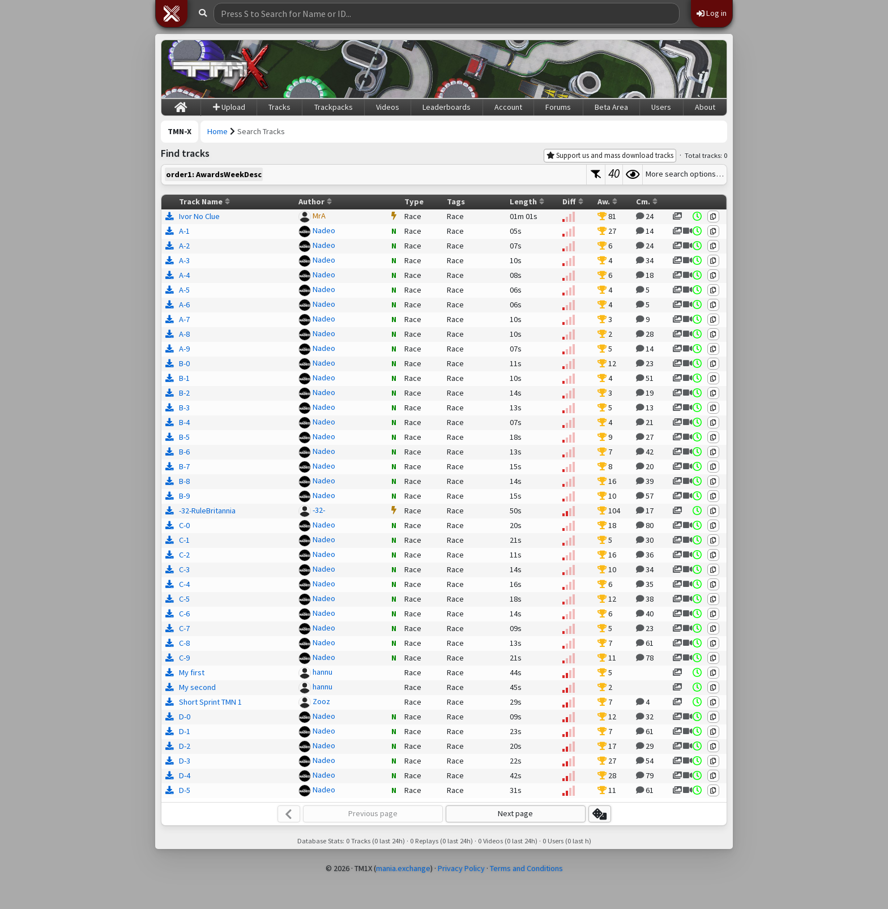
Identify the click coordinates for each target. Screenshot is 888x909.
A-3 (184, 260)
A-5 (184, 290)
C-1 (184, 540)
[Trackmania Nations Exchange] (221, 69)
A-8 (184, 334)
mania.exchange (403, 868)
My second (197, 687)
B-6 (184, 452)
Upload (229, 107)
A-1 (184, 231)
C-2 (184, 555)
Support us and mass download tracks (610, 155)
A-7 (184, 319)
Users (661, 107)
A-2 (184, 246)
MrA (319, 216)
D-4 (184, 775)
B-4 (184, 422)
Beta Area (611, 107)
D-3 (184, 761)
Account (508, 107)
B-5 (184, 437)
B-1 (184, 378)
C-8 (184, 643)
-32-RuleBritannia (207, 510)
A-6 (184, 304)
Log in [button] (712, 13)
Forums (558, 107)
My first (191, 672)
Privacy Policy (461, 868)
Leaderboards (446, 107)
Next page (515, 813)
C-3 (184, 569)
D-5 (184, 790)
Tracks (279, 107)
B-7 (184, 466)
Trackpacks (333, 107)
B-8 (184, 481)
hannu (322, 672)
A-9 (184, 349)
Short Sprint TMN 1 (210, 702)
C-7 (184, 628)
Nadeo (324, 230)
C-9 (184, 658)
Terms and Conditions (526, 868)
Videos (387, 107)
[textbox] (373, 175)
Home (217, 131)
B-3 (184, 407)
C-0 (184, 525)
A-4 (184, 275)
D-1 (184, 731)
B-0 (184, 363)
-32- (319, 510)
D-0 (184, 716)
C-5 (184, 599)
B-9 (184, 496)
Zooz (321, 701)
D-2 (184, 746)
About (705, 107)
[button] (171, 13)
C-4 (184, 584)
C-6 (184, 613)
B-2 (184, 393)
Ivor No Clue (199, 216)
